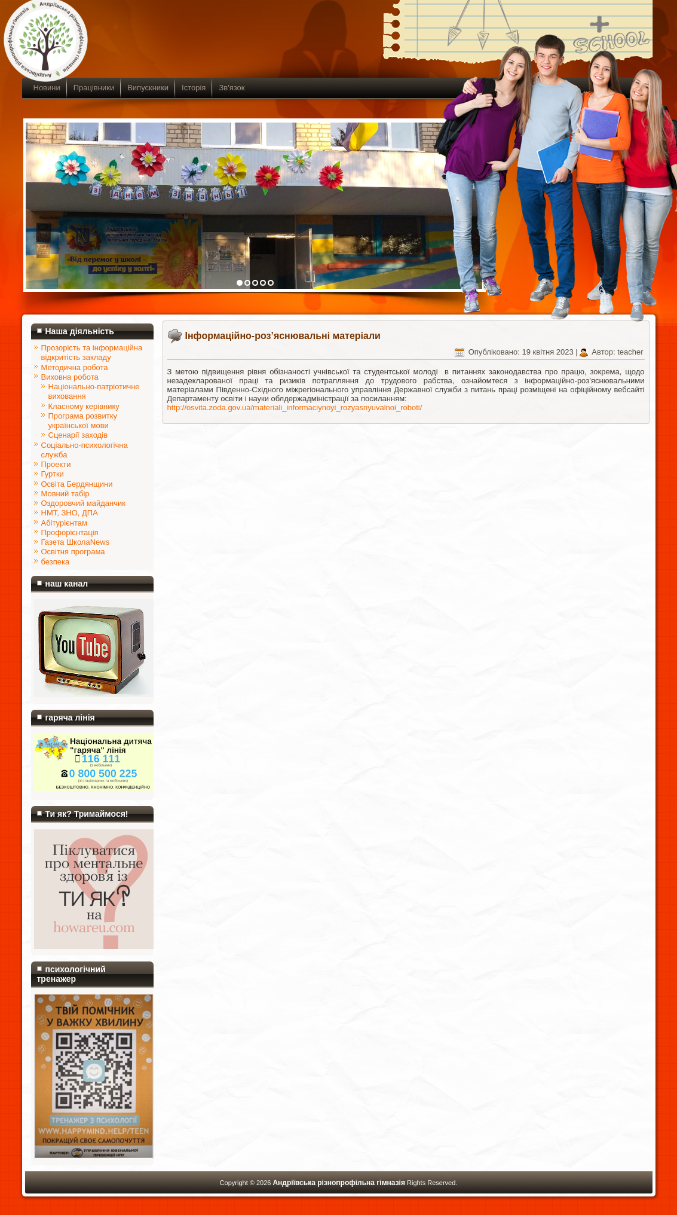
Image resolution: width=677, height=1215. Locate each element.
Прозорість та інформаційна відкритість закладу (92, 352)
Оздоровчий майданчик (83, 503)
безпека (55, 561)
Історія (194, 87)
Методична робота (74, 367)
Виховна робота (70, 377)
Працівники (93, 87)
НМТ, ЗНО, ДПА (69, 512)
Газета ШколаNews (75, 542)
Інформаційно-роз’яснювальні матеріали (283, 336)
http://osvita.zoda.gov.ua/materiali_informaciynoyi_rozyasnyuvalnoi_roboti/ (294, 407)
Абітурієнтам (64, 522)
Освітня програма (73, 551)
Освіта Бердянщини (77, 484)
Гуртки (52, 473)
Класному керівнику (84, 406)
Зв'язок (231, 87)
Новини (46, 87)
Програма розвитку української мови (83, 420)
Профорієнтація (70, 532)
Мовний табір (65, 493)
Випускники (148, 87)
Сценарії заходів (78, 435)
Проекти (56, 464)
